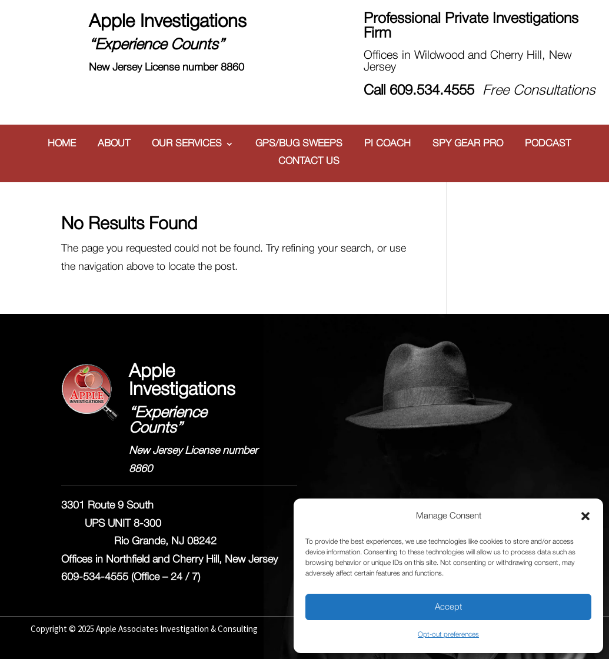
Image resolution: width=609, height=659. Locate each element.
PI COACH (387, 144)
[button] (585, 516)
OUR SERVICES (187, 144)
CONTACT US (309, 162)
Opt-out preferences (448, 634)
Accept (448, 607)
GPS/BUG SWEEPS (298, 144)
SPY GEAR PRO (467, 144)
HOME (62, 144)
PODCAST (548, 144)
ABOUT (114, 144)
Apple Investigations (168, 22)
